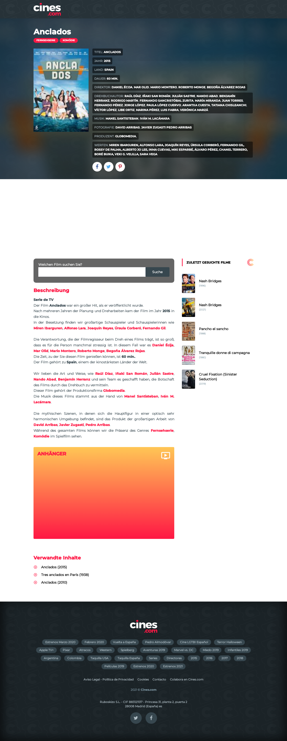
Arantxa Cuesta (196, 105)
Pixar (66, 650)
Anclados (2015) (54, 567)
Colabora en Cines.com (186, 679)
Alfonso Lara (151, 145)
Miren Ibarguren (123, 145)
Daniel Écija (122, 87)
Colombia (74, 658)
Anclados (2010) (54, 582)
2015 (194, 658)
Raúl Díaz (132, 96)
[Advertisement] (143, 215)
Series (153, 658)
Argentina (51, 658)
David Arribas (127, 127)
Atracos (84, 650)
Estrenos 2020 (143, 666)
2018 (240, 658)
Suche (157, 272)
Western (106, 650)
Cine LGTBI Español (194, 642)
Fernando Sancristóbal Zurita (166, 100)
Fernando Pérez (108, 105)
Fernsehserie (45, 40)
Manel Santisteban (122, 118)
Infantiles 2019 (238, 650)
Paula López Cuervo (163, 105)
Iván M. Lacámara (154, 118)
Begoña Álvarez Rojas (226, 87)
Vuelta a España (124, 642)
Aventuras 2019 (154, 650)
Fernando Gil (231, 145)
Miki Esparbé (182, 149)
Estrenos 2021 (173, 666)
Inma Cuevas (159, 149)
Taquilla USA (99, 658)
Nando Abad (207, 96)
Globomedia (125, 136)
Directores (174, 658)
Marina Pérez (147, 110)
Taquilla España (129, 658)
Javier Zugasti (153, 127)
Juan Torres (232, 100)
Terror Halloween (229, 642)
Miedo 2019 (211, 650)
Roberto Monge (191, 87)
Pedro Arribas (179, 127)
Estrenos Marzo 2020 (60, 642)
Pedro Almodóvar (158, 642)
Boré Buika (103, 154)
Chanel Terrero (233, 149)
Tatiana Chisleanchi (228, 105)
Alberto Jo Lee (134, 149)
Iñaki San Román (156, 96)
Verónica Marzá (194, 110)
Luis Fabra (170, 110)
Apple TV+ (46, 650)
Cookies (143, 679)
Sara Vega (148, 154)
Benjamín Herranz (74, 379)
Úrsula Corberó (205, 145)
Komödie (69, 40)
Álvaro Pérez (206, 149)
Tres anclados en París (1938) (65, 575)
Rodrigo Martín (124, 100)
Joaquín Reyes (177, 145)
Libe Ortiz (126, 110)
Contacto (159, 679)
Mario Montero (163, 87)
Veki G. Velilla (126, 154)
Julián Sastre (183, 96)
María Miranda (207, 100)
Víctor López (105, 110)
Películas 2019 (114, 666)
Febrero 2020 (94, 642)
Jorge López (134, 105)
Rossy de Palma (107, 149)
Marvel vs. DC (183, 650)
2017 (224, 658)
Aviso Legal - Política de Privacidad (109, 679)
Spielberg (127, 650)
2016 (209, 658)
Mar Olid (141, 87)
